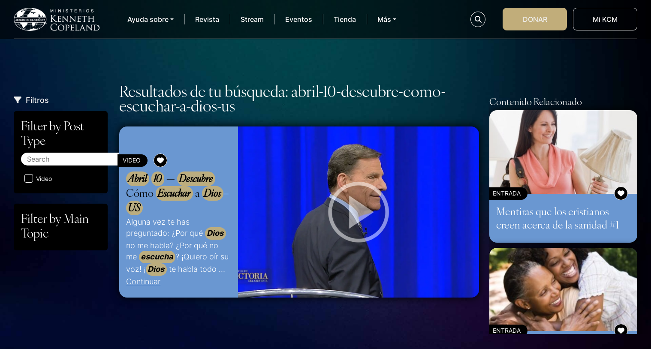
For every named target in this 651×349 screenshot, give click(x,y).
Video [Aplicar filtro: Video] (38, 178)
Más (384, 19)
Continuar (143, 281)
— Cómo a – (177, 193)
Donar (535, 19)
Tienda (345, 19)
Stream (252, 19)
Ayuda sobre (148, 19)
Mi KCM (605, 19)
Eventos (298, 19)
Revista (207, 19)
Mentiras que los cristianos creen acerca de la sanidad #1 (557, 218)
